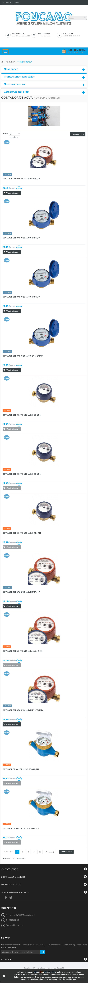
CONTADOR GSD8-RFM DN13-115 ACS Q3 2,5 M (22, 651)
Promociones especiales (19, 76)
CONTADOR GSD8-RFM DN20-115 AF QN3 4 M (22, 533)
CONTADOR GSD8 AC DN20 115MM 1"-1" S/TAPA (23, 710)
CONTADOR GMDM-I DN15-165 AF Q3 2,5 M (21, 769)
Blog (17, 2)
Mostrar (5, 134)
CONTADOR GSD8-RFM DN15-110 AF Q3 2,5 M (22, 415)
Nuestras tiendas (14, 84)
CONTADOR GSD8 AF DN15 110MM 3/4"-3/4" (21, 237)
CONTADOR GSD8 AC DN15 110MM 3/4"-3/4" (21, 592)
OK (42, 952)
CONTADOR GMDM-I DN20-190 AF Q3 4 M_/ (21, 828)
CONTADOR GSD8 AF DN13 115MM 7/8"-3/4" (21, 296)
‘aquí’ (74, 979)
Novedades (11, 69)
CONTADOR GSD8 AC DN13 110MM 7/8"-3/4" (21, 178)
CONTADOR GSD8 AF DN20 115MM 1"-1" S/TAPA (23, 355)
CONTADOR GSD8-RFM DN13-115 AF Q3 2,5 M (22, 474)
